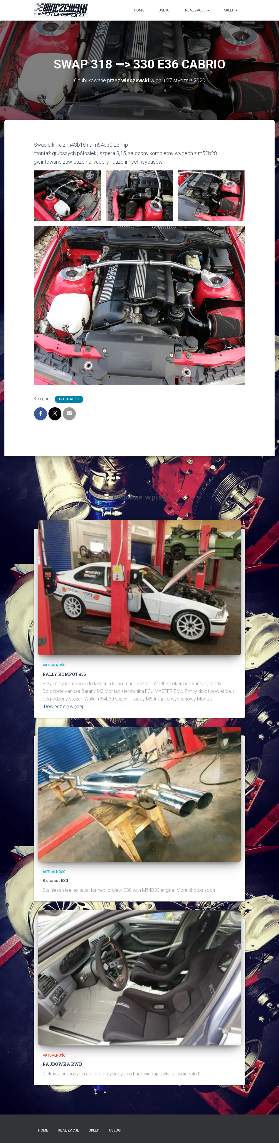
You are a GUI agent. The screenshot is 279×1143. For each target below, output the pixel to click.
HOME (139, 10)
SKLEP (231, 10)
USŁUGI (164, 10)
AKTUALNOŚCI (69, 399)
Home (43, 1130)
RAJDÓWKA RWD (62, 1064)
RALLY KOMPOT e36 (64, 674)
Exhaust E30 (55, 880)
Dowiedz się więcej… (65, 706)
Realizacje (197, 10)
